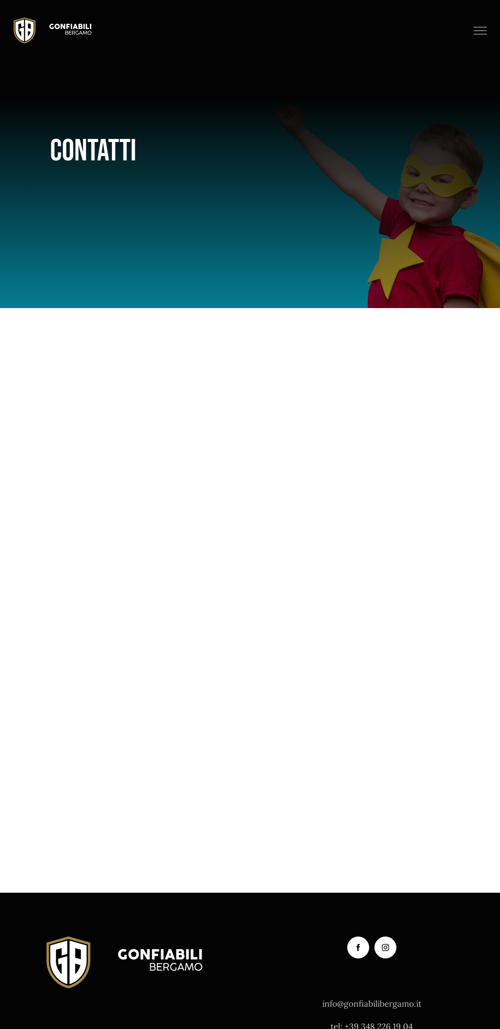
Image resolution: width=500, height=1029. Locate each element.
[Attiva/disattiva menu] (480, 31)
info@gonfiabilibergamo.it (371, 1003)
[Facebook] (358, 947)
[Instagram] (385, 947)
